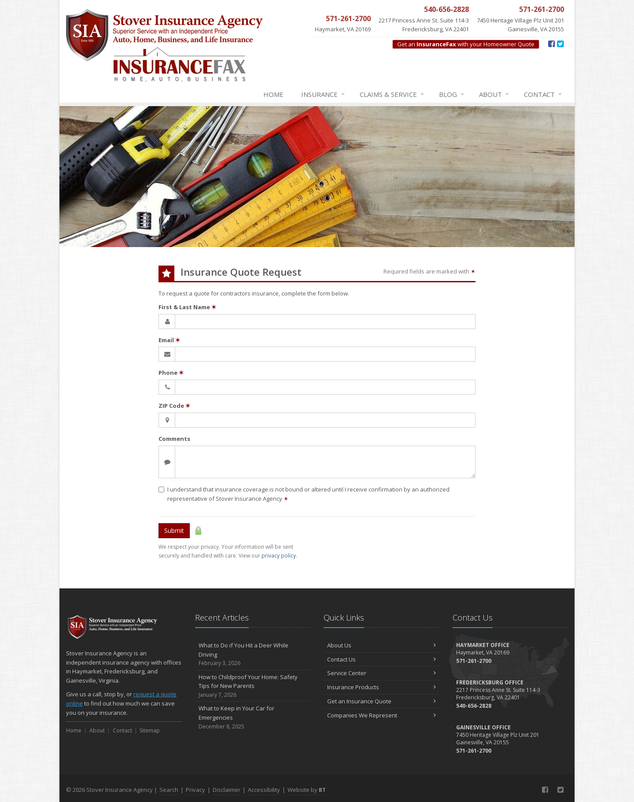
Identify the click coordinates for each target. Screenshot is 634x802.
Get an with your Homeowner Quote (465, 44)
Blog (452, 94)
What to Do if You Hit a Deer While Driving (253, 654)
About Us (381, 645)
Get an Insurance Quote (381, 701)
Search (168, 790)
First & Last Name (187, 307)
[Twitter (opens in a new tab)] (560, 43)
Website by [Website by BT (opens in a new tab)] (307, 790)
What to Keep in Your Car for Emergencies (253, 717)
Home (273, 94)
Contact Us (381, 659)
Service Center (381, 673)
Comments (174, 439)
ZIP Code (174, 406)
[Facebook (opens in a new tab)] (551, 43)
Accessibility (264, 790)
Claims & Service (392, 94)
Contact (543, 94)
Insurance (323, 94)
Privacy (195, 790)
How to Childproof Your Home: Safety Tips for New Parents (253, 686)
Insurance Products (381, 687)
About (494, 94)
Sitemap (150, 730)
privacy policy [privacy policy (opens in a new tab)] (279, 555)
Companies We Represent (381, 715)
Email (169, 340)
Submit (174, 530)
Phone (171, 373)
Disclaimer (226, 790)
